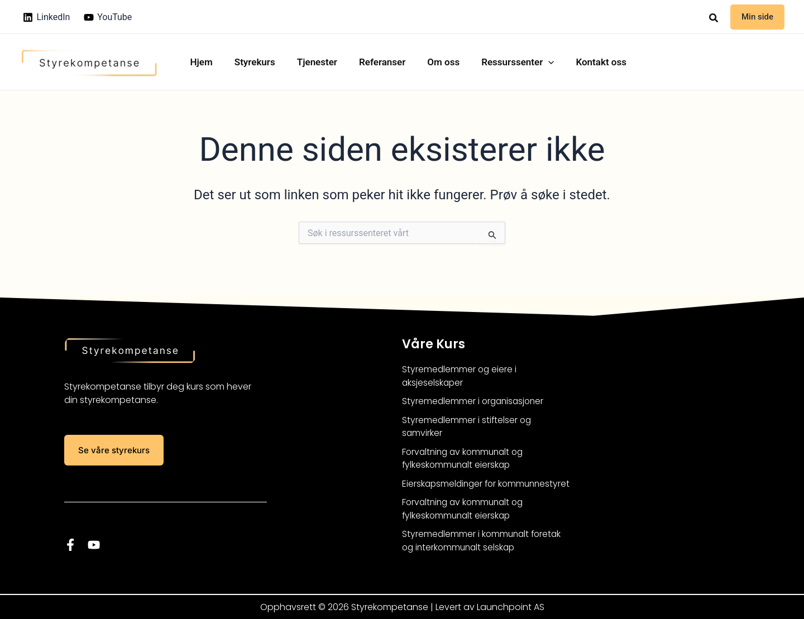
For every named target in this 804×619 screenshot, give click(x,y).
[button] (714, 18)
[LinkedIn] (47, 17)
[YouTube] (108, 17)
